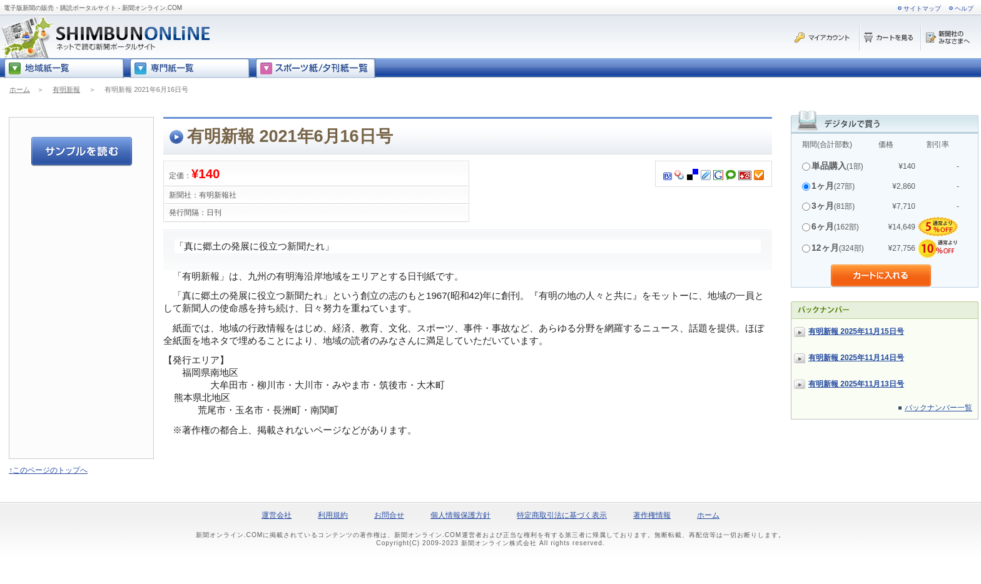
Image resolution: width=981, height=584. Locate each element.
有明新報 (66, 89)
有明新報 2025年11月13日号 (856, 384)
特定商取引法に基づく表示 (562, 515)
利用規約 (333, 515)
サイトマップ (922, 8)
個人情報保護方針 (460, 515)
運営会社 (277, 515)
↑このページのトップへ (48, 470)
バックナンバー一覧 (938, 407)
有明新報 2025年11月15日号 (856, 331)
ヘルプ (964, 8)
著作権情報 (652, 515)
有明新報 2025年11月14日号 (856, 357)
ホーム (19, 89)
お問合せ (389, 515)
